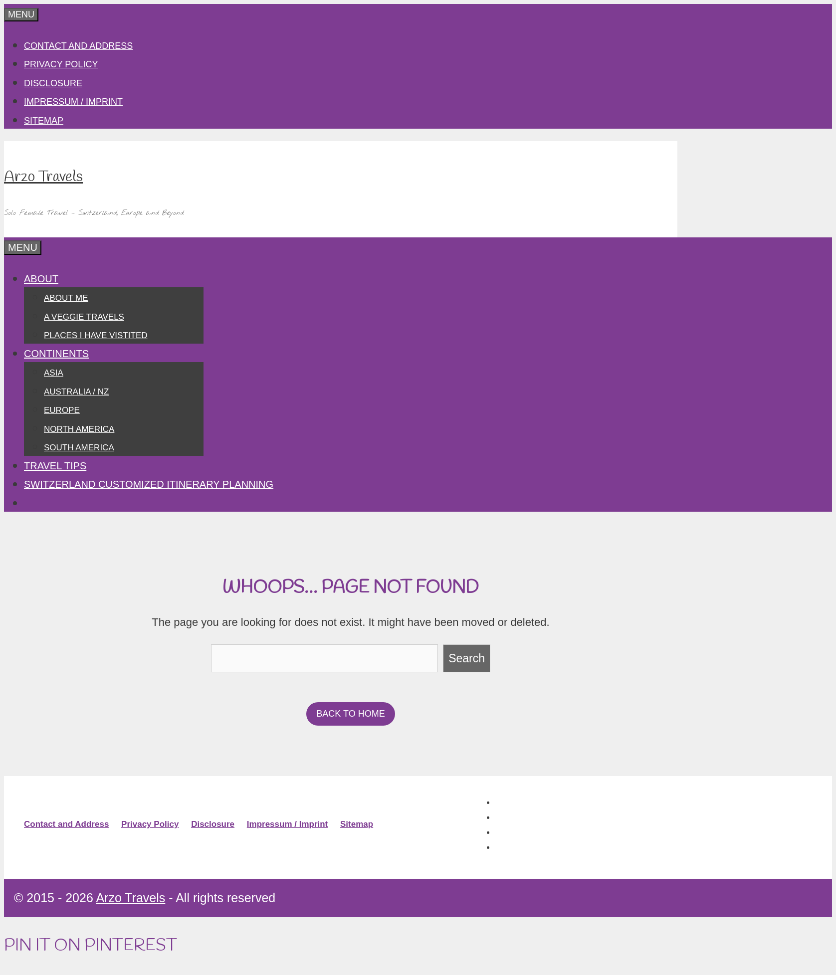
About (41, 278)
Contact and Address (78, 46)
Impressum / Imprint (73, 102)
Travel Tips (55, 465)
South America (79, 447)
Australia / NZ (76, 391)
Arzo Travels (43, 177)
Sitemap (43, 121)
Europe (62, 410)
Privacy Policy (61, 64)
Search (466, 658)
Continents (56, 353)
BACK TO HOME (350, 714)
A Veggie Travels (84, 317)
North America (79, 429)
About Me (66, 298)
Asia (53, 373)
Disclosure (53, 83)
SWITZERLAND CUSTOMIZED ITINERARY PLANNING (148, 484)
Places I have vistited (96, 335)
